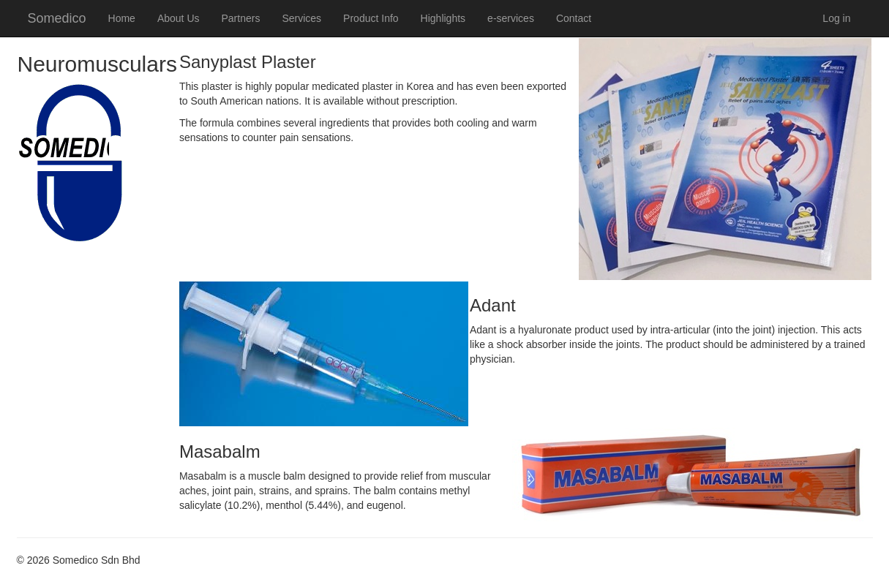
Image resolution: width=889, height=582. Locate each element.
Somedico (57, 18)
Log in (836, 18)
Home (121, 18)
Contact (573, 18)
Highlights (443, 18)
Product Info (371, 18)
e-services (510, 18)
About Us (178, 18)
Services (301, 18)
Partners (241, 18)
